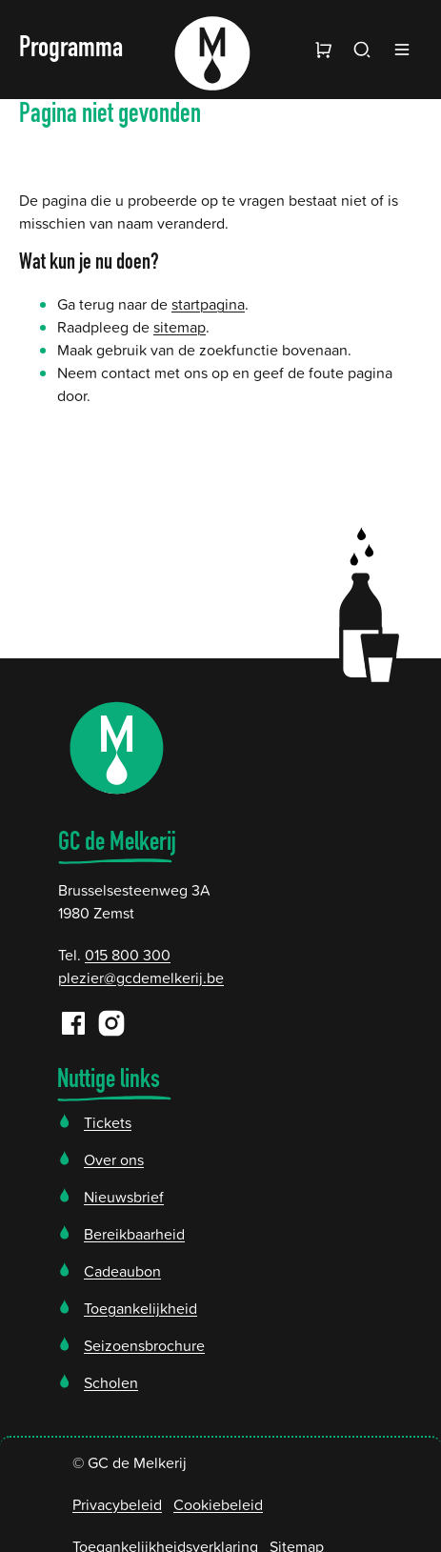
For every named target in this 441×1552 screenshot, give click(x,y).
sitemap (179, 326)
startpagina (208, 303)
